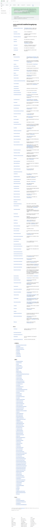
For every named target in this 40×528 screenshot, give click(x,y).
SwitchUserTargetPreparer (20, 475)
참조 (17, 21)
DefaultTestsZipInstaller (17, 90)
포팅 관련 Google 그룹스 (24, 526)
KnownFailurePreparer (16, 186)
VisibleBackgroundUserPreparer (18, 313)
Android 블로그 (23, 521)
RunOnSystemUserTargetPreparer (18, 261)
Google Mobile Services (33, 523)
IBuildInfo (28, 100)
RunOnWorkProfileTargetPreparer (18, 264)
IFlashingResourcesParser (19, 347)
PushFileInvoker (16, 220)
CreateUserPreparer (16, 88)
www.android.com (32, 522)
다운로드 (12, 521)
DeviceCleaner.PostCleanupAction (18, 334)
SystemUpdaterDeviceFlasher (17, 282)
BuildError (17, 369)
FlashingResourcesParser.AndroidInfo (18, 155)
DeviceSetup (15, 116)
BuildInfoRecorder (16, 75)
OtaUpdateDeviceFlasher (17, 209)
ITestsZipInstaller (18, 356)
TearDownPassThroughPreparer (18, 289)
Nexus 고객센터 (32, 521)
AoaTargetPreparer (16, 60)
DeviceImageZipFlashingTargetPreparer (21, 389)
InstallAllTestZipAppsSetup (20, 417)
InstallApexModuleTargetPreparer (18, 171)
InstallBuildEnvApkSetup (17, 176)
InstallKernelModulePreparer (17, 179)
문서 (1, 3)
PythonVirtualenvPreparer (19, 447)
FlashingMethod (16, 336)
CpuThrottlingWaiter (16, 83)
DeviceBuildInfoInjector (17, 99)
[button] (4, 6)
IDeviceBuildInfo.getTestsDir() (32, 294)
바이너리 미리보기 (13, 522)
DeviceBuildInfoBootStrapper (17, 94)
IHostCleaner (15, 39)
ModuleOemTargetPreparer (17, 199)
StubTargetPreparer (19, 474)
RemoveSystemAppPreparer (17, 233)
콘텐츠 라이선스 (23, 508)
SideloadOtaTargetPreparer (20, 471)
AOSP (13, 21)
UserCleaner (15, 308)
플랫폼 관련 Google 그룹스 (24, 523)
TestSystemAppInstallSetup (20, 485)
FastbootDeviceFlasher (30, 146)
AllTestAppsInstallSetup (19, 361)
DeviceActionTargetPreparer (17, 92)
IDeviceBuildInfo (29, 145)
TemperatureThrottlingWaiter (20, 481)
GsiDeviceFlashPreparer (19, 416)
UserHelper (15, 311)
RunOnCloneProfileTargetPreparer (18, 251)
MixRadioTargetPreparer (17, 196)
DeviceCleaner (15, 102)
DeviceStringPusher (16, 122)
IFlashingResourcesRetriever (17, 36)
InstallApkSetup (16, 173)
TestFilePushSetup (16, 298)
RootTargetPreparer (16, 241)
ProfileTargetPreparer (16, 216)
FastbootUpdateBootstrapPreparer (18, 144)
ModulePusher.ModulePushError (18, 203)
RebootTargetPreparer (16, 228)
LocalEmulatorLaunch (16, 188)
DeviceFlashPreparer (19, 388)
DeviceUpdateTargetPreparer (17, 124)
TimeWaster (15, 305)
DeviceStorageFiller (16, 119)
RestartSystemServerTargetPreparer (18, 236)
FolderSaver (15, 158)
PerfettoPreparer (16, 213)
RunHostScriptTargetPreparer (20, 460)
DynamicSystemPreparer (17, 133)
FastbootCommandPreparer (20, 403)
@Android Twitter (23, 518)
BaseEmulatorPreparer (16, 68)
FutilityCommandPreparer (17, 161)
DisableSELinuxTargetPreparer (17, 130)
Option (29, 116)
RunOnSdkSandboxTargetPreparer (18, 255)
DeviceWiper (15, 127)
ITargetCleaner (15, 45)
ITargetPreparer (35, 57)
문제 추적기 (31, 526)
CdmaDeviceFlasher (19, 372)
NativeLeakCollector (16, 205)
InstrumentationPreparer (17, 181)
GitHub (12, 526)
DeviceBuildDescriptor (30, 99)
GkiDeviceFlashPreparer (17, 163)
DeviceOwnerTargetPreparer (17, 113)
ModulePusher (15, 201)
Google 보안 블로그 (23, 522)
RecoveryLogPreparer (16, 230)
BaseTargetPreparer (16, 70)
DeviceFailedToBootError (17, 105)
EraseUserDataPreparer (17, 136)
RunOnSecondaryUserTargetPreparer (18, 258)
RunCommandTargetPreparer (20, 457)
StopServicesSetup (19, 472)
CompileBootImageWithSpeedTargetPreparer (19, 80)
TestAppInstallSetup (19, 482)
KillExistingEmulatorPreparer (17, 183)
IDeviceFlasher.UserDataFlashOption (18, 339)
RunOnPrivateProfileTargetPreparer (18, 253)
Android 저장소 (13, 518)
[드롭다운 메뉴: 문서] (9, 1)
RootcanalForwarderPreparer (17, 239)
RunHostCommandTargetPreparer (21, 458)
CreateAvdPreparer (16, 86)
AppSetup (15, 64)
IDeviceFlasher (15, 31)
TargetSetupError (16, 286)
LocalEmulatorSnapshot (17, 191)
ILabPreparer (15, 41)
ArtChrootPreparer (16, 66)
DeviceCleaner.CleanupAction (17, 332)
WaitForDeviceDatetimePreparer (18, 316)
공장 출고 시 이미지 (13, 523)
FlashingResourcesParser (28, 28)
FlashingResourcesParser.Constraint (18, 28)
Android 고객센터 (32, 518)
